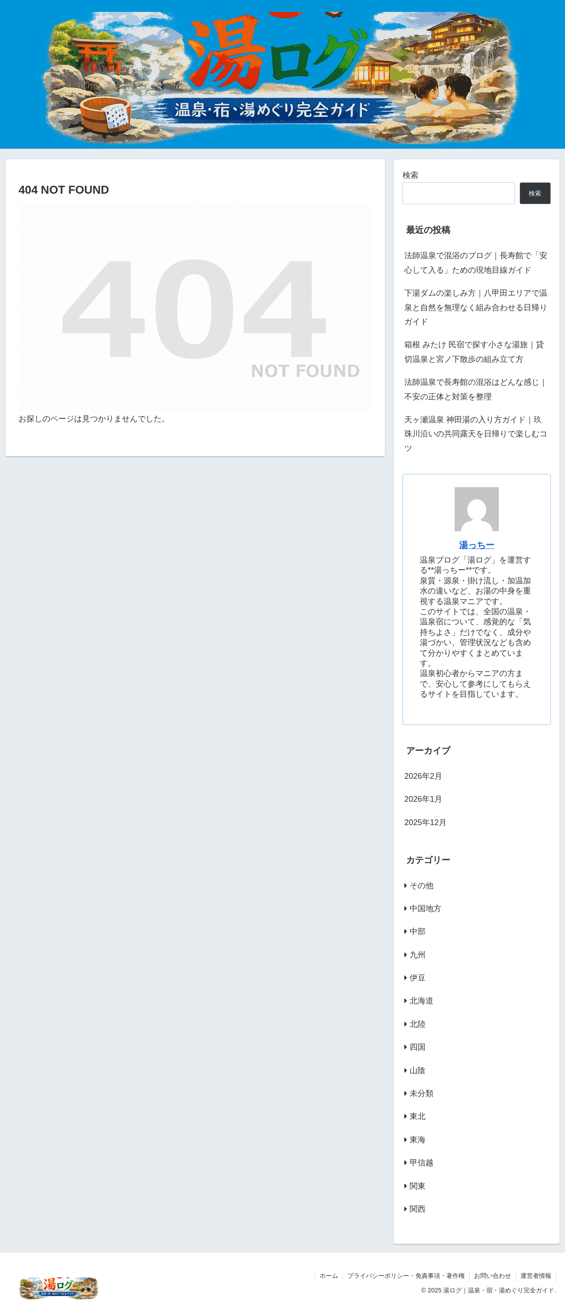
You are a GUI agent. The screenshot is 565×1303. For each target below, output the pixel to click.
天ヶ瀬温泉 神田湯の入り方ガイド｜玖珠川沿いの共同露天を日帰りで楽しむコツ (475, 434)
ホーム (329, 1275)
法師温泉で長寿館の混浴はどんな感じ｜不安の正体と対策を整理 (475, 389)
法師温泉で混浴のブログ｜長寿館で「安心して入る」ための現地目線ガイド (475, 262)
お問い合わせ (492, 1275)
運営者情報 (535, 1275)
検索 (410, 175)
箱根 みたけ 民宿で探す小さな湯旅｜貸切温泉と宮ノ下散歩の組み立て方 (474, 351)
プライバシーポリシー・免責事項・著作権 (406, 1275)
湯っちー (476, 545)
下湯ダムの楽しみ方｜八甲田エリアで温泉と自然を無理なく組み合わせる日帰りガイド (475, 307)
